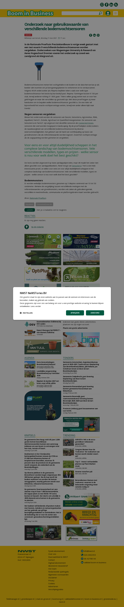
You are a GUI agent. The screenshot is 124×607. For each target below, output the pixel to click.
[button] (26, 313)
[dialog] (62, 303)
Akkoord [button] (95, 313)
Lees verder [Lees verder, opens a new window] (36, 306)
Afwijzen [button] (75, 313)
